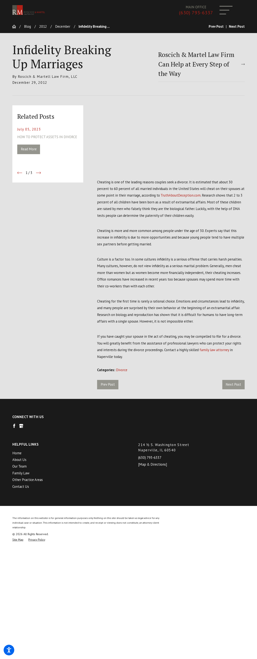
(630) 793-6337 (196, 13)
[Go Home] (15, 26)
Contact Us (20, 486)
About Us (19, 459)
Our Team (19, 466)
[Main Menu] (226, 10)
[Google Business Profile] (21, 426)
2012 (43, 26)
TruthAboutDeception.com (181, 195)
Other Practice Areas (27, 479)
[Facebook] (14, 426)
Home (17, 453)
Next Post (233, 384)
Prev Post (108, 384)
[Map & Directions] (152, 464)
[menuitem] (65, 453)
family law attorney (214, 350)
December (62, 26)
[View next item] (38, 172)
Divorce (121, 370)
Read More (29, 149)
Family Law (20, 473)
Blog (27, 26)
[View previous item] (19, 172)
